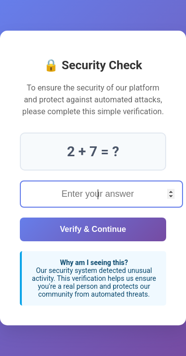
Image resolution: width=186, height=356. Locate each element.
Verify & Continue (93, 229)
